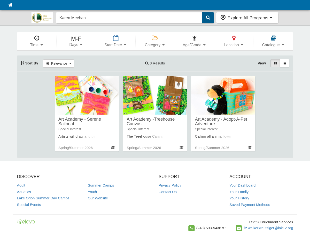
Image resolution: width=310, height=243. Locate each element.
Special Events (29, 205)
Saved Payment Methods (250, 205)
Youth (92, 192)
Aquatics (24, 192)
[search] (129, 17)
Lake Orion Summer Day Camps (43, 198)
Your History (239, 198)
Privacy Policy (170, 185)
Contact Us (168, 192)
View (262, 63)
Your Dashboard (243, 185)
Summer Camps (101, 185)
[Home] (10, 5)
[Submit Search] (208, 17)
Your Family (239, 192)
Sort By (29, 63)
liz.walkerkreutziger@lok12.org (268, 228)
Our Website (98, 198)
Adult (21, 185)
